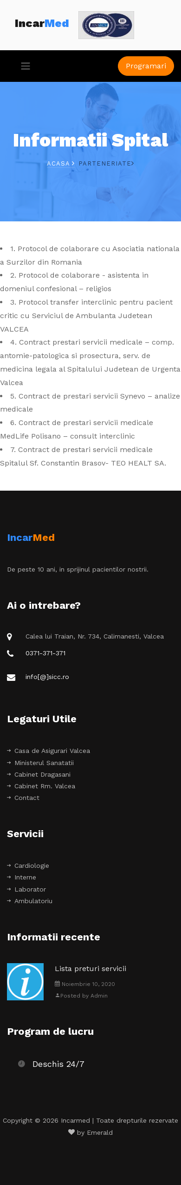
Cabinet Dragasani (39, 774)
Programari (146, 65)
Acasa (61, 163)
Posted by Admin (81, 995)
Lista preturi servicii (90, 968)
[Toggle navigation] (22, 66)
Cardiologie (28, 865)
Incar (42, 23)
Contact (23, 797)
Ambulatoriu (29, 901)
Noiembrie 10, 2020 (85, 984)
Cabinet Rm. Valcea (41, 786)
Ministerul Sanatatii (40, 762)
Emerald (100, 1132)
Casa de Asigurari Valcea (48, 750)
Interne (21, 877)
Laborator (26, 889)
